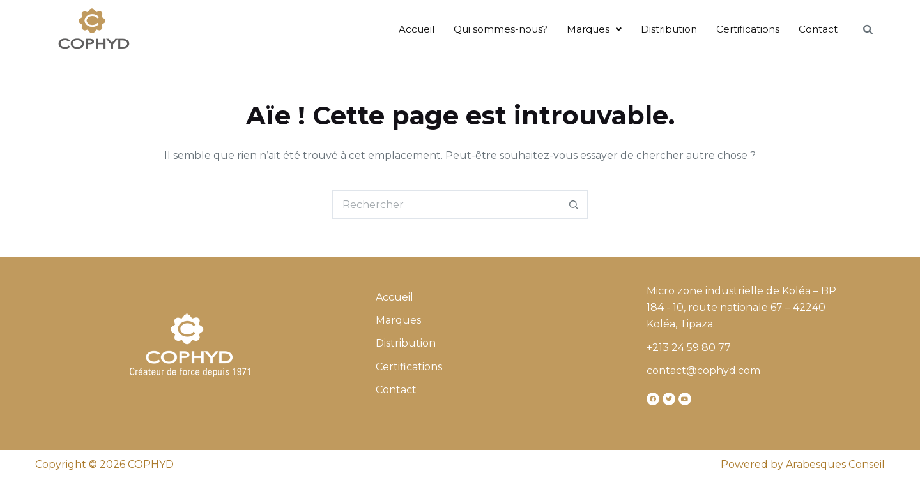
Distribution (669, 29)
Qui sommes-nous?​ (501, 29)
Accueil (416, 29)
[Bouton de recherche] (573, 204)
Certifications (747, 29)
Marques (594, 29)
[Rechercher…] (445, 204)
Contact (818, 29)
